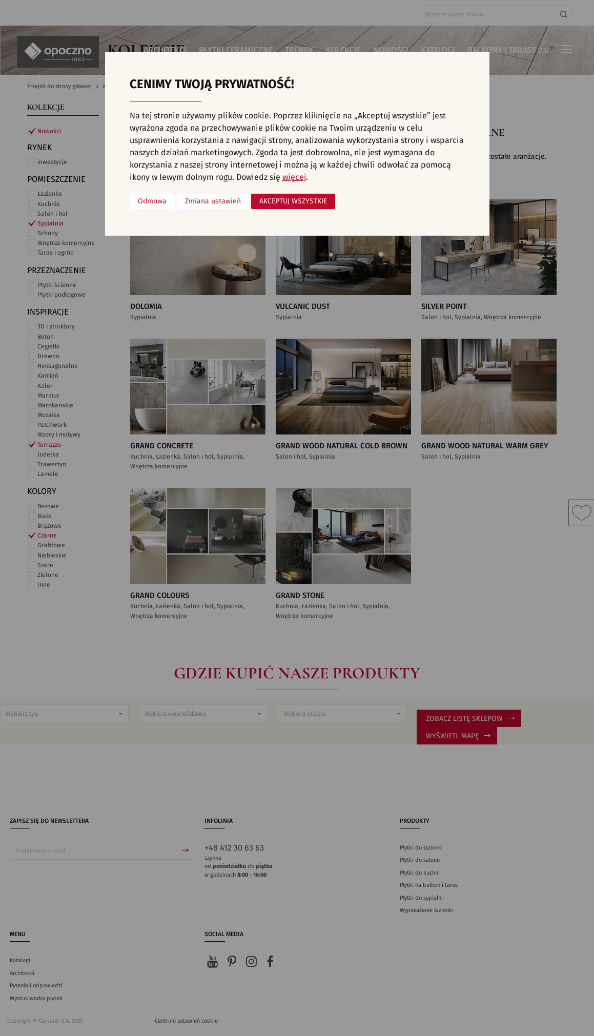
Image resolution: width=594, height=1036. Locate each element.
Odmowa (152, 201)
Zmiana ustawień (213, 201)
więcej (294, 177)
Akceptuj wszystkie (293, 201)
